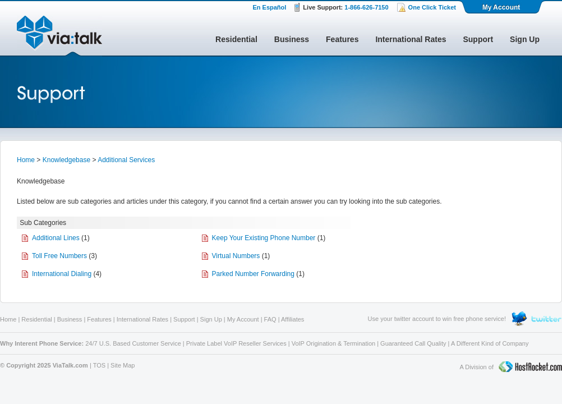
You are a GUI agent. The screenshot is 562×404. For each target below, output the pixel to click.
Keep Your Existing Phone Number (264, 238)
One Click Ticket (432, 7)
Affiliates (292, 319)
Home (26, 160)
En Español (269, 7)
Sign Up (525, 39)
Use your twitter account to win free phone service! (437, 318)
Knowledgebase (66, 160)
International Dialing (61, 274)
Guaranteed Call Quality (413, 343)
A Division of (510, 367)
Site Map (122, 365)
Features (342, 39)
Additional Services (126, 160)
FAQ (270, 319)
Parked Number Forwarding (253, 274)
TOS (99, 365)
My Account (502, 6)
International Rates (410, 39)
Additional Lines (56, 238)
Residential (236, 39)
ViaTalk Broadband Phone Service (59, 36)
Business (291, 39)
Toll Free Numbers (59, 256)
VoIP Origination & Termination (333, 343)
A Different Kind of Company (490, 343)
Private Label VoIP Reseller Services (236, 343)
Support (478, 39)
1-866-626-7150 (366, 7)
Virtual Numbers (236, 256)
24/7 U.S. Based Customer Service (133, 343)
